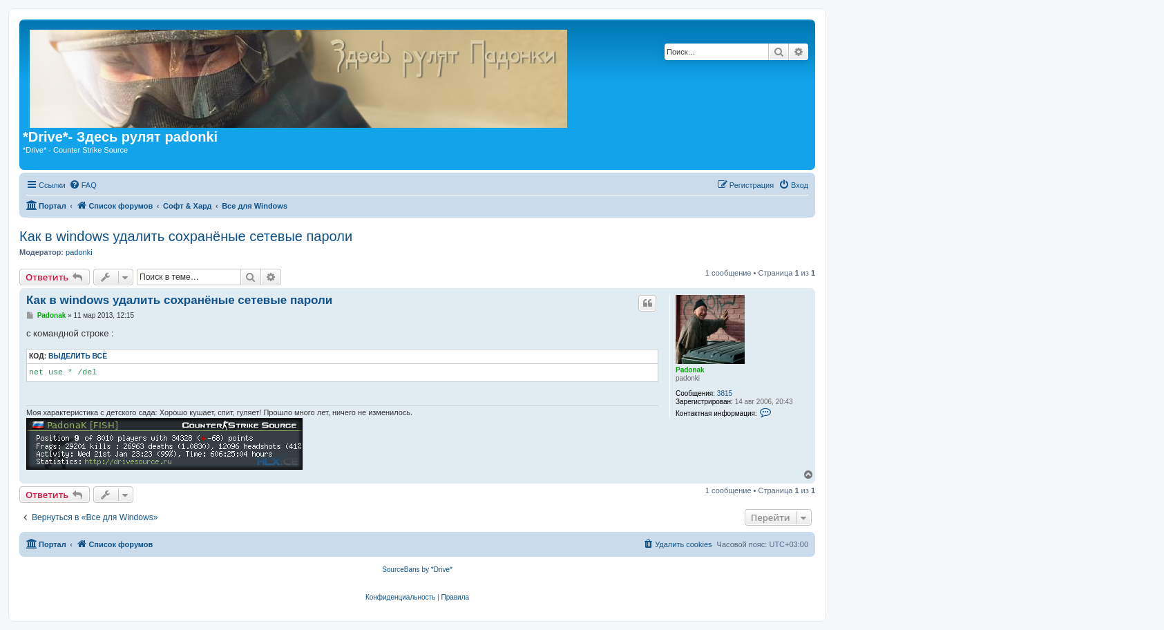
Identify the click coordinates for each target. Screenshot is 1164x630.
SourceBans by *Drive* (417, 569)
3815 (724, 393)
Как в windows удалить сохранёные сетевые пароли (185, 236)
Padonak (690, 370)
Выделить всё (77, 356)
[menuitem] (83, 185)
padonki (79, 252)
